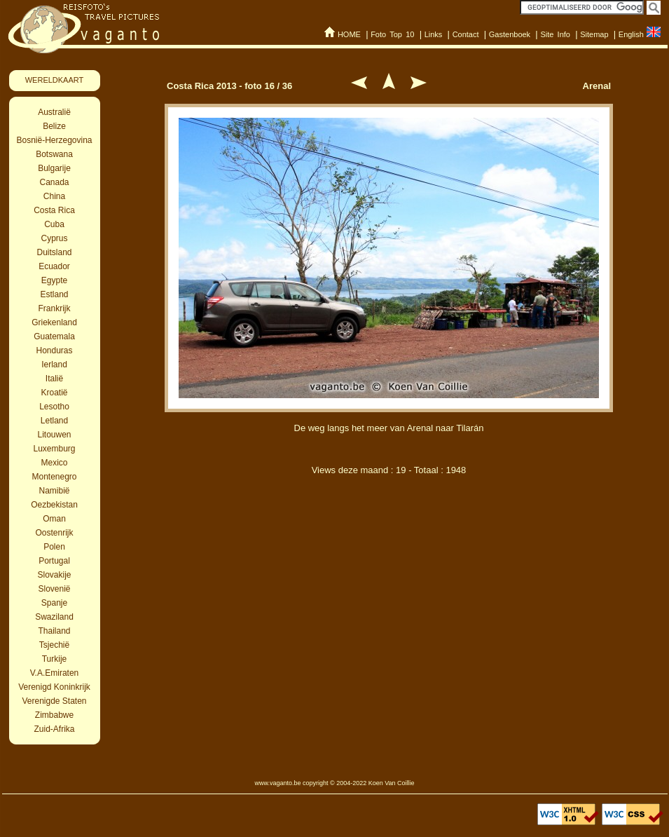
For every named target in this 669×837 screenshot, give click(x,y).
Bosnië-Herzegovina (54, 140)
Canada (54, 182)
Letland (54, 421)
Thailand (54, 631)
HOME (349, 34)
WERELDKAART (54, 80)
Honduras (54, 350)
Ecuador (54, 266)
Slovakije (54, 575)
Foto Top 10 (392, 34)
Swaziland (54, 617)
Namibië (54, 491)
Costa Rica (54, 210)
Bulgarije (54, 168)
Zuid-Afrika (54, 729)
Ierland (54, 364)
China (54, 196)
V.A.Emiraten (54, 673)
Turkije (54, 659)
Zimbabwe (54, 715)
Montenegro (54, 477)
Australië (54, 112)
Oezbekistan (54, 505)
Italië (54, 378)
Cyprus (54, 238)
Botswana (54, 154)
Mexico (54, 463)
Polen (54, 547)
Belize (54, 126)
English (631, 34)
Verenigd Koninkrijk (54, 687)
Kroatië (54, 392)
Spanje (54, 603)
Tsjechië (54, 645)
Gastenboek (509, 34)
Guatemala (54, 336)
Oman (54, 519)
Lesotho (54, 406)
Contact (466, 34)
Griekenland (54, 322)
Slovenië (54, 589)
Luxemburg (54, 449)
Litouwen (54, 435)
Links (434, 34)
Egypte (54, 280)
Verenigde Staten (54, 701)
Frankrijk (54, 308)
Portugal (54, 561)
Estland (54, 294)
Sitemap (594, 34)
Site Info (555, 34)
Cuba (54, 224)
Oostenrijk (54, 533)
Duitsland (53, 252)
